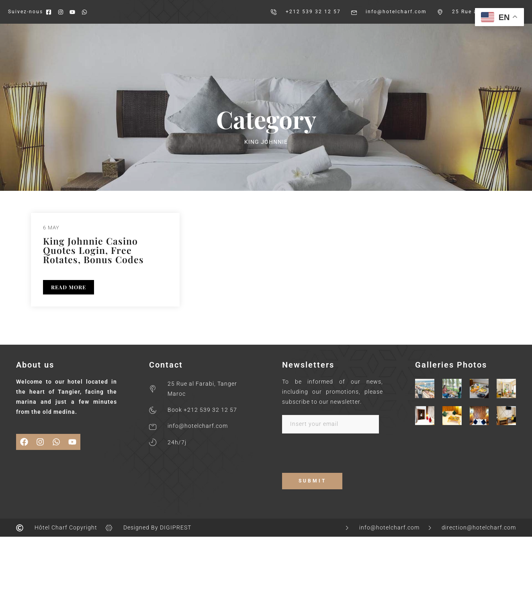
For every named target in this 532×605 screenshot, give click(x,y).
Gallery (314, 37)
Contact (422, 37)
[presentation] (343, 457)
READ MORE (68, 287)
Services (367, 37)
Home (138, 37)
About (170, 37)
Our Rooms (211, 37)
